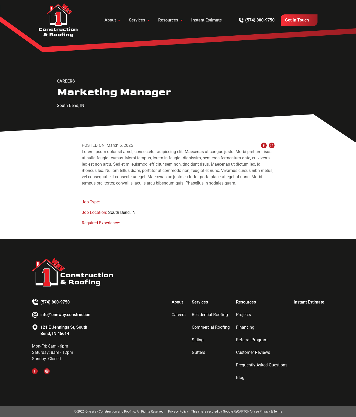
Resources (168, 20)
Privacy (265, 411)
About (110, 20)
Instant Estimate (206, 20)
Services (137, 20)
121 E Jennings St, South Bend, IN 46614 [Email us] (63, 330)
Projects (243, 314)
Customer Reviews (253, 352)
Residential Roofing (210, 314)
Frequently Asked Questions (261, 364)
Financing (245, 327)
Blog (240, 377)
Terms (277, 411)
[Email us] (64, 315)
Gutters (198, 352)
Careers (178, 314)
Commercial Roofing (211, 327)
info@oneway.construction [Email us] (65, 314)
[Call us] (257, 20)
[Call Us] (299, 20)
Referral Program (251, 339)
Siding (198, 339)
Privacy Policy (178, 411)
